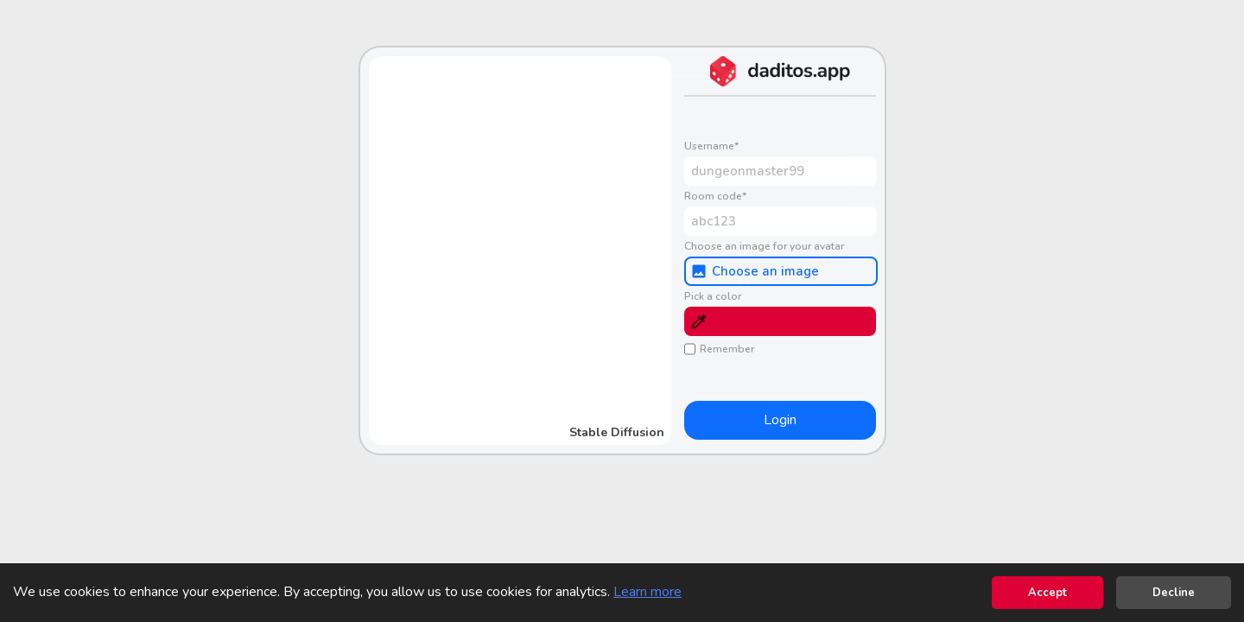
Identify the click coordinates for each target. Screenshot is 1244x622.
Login (780, 419)
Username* (711, 146)
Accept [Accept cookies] (1047, 592)
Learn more (647, 591)
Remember (719, 349)
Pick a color (712, 296)
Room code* (715, 196)
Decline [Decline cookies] (1173, 592)
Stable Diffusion (616, 432)
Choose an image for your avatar (764, 246)
